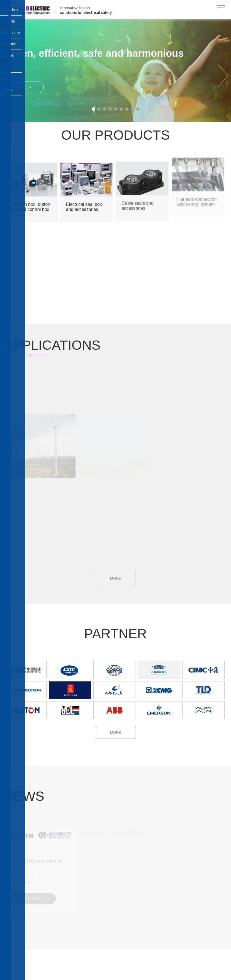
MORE (115, 578)
